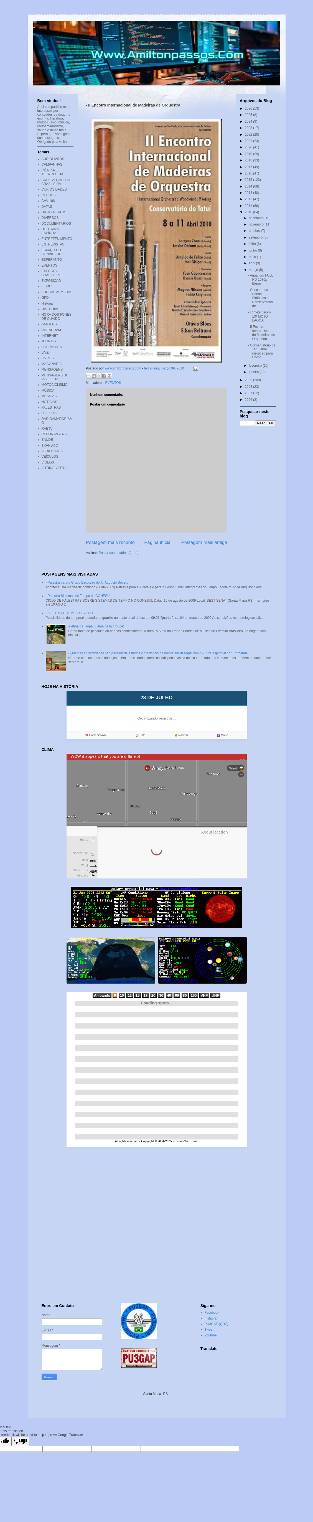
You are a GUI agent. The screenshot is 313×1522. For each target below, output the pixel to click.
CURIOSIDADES (54, 189)
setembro (256, 237)
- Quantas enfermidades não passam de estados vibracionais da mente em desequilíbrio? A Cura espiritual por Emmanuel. (158, 653)
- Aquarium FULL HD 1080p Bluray (260, 279)
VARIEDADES (52, 451)
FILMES (48, 286)
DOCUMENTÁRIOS (56, 224)
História (47, 303)
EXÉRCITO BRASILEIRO (52, 273)
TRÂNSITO (50, 445)
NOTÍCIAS (49, 402)
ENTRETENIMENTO (57, 239)
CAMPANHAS (52, 164)
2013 (249, 193)
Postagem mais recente (110, 542)
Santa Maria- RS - (156, 1394)
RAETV (47, 428)
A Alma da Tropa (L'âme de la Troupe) (96, 626)
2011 (249, 206)
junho (253, 250)
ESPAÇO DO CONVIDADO (52, 252)
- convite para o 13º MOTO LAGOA (259, 316)
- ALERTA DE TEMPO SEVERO (69, 613)
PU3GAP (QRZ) (216, 1324)
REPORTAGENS (54, 434)
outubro (255, 231)
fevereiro (256, 366)
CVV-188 (48, 201)
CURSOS (49, 195)
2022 (249, 134)
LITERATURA (52, 347)
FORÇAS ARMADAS (57, 292)
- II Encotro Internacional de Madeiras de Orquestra (261, 333)
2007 (249, 393)
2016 (249, 173)
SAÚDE (47, 440)
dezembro (256, 218)
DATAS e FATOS (54, 212)
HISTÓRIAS (51, 309)
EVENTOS (113, 383)
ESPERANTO (52, 260)
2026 (249, 108)
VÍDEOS (48, 462)
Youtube (211, 1335)
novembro (256, 224)
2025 (249, 115)
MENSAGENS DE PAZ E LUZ (55, 377)
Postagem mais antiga (204, 542)
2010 (249, 212)
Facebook (212, 1313)
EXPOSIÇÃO (51, 281)
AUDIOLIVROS (53, 159)
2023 (249, 128)
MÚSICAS (49, 396)
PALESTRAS (51, 407)
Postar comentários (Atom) (118, 553)
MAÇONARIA (52, 364)
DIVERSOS (50, 218)
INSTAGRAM (51, 330)
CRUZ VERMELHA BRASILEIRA (56, 182)
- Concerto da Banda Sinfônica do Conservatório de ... (260, 298)
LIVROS (48, 358)
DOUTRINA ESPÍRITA (50, 231)
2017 (249, 167)
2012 (249, 199)
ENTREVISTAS (53, 244)
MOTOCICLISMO (55, 385)
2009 (249, 380)
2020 (249, 147)
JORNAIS (49, 341)
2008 (249, 387)
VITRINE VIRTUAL (56, 468)
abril (252, 263)
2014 (249, 186)
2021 (249, 141)
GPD (45, 298)
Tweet (209, 1329)
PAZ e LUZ (50, 413)
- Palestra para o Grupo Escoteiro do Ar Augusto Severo (87, 582)
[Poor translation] (20, 1441)
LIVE (45, 352)
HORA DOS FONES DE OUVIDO (57, 316)
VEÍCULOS (50, 457)
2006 (249, 400)
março (254, 270)
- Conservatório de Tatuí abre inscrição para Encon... (261, 351)
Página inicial (158, 542)
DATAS (47, 207)
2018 (249, 160)
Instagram (212, 1318)
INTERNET (50, 336)
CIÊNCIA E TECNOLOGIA (52, 172)
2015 (249, 180)
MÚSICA (48, 390)
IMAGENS (49, 324)
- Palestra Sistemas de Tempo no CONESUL (79, 596)
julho (253, 244)
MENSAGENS (52, 369)
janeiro (254, 372)
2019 (249, 154)
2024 (249, 121)
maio (253, 257)
